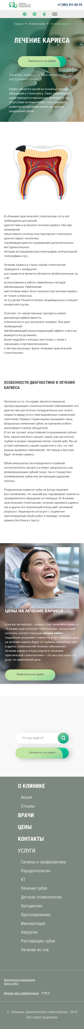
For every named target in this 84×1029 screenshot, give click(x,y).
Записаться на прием (42, 61)
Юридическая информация (19, 979)
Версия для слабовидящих (21, 993)
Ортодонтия (31, 905)
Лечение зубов (34, 888)
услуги (27, 851)
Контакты (31, 839)
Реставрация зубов (38, 940)
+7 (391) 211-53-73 (69, 5)
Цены (25, 827)
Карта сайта (11, 983)
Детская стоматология (41, 897)
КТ (23, 879)
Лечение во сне (35, 949)
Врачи (26, 815)
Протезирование (36, 914)
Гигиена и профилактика (43, 861)
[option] (42, 67)
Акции (26, 797)
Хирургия (29, 932)
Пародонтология (35, 870)
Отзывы (28, 806)
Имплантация (33, 923)
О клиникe (31, 786)
